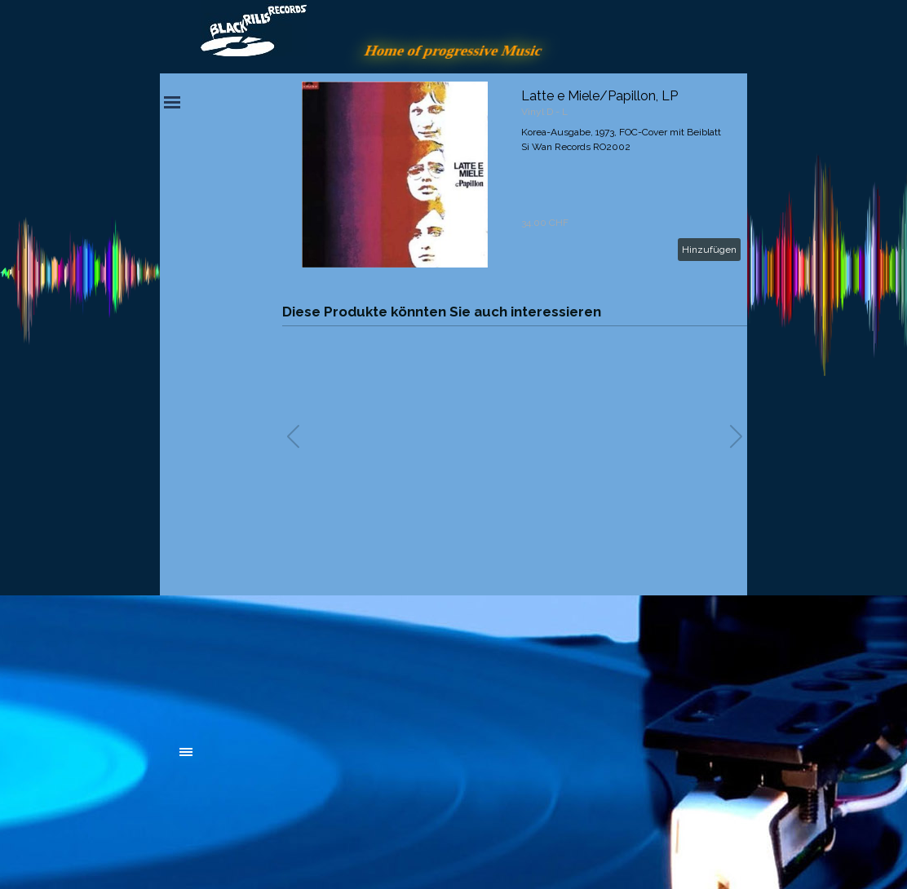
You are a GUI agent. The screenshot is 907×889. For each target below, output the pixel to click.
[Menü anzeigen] (172, 102)
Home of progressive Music (453, 50)
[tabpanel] (302, 662)
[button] (736, 436)
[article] (514, 175)
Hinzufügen (709, 249)
